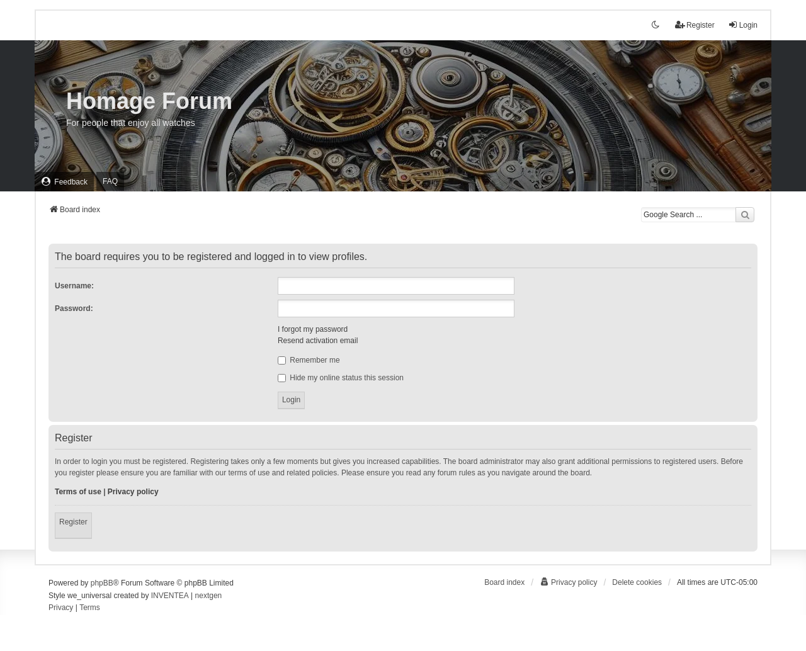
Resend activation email (318, 340)
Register (73, 522)
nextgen (208, 595)
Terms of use (78, 491)
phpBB (102, 583)
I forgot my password (313, 329)
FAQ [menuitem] (110, 181)
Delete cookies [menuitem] (637, 582)
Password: (74, 308)
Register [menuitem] (695, 25)
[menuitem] (64, 181)
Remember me (309, 360)
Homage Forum (149, 101)
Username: (74, 285)
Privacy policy (133, 491)
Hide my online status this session (341, 377)
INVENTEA (170, 595)
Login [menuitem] (743, 25)
